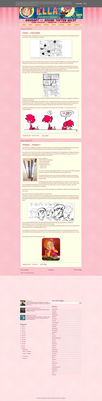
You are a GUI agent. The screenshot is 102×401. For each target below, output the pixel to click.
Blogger (63, 398)
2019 (23, 331)
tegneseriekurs (46, 61)
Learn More (78, 3)
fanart (53, 320)
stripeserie (54, 349)
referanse (54, 370)
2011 (23, 345)
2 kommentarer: (35, 264)
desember (25, 349)
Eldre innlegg (77, 270)
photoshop (54, 330)
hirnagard (54, 363)
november (25, 356)
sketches (53, 324)
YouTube (46, 25)
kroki (53, 365)
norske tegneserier (55, 367)
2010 (23, 347)
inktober (53, 343)
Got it (85, 3)
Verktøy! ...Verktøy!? (31, 144)
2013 (23, 341)
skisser (53, 311)
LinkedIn (76, 25)
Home (30, 25)
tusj (52, 372)
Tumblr (69, 25)
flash (53, 340)
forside (53, 359)
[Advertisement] (51, 288)
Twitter (54, 25)
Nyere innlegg (24, 270)
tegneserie (54, 351)
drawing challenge (55, 338)
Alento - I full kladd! (31, 33)
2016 (23, 335)
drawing (53, 318)
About (24, 25)
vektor (53, 374)
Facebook (61, 25)
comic (53, 336)
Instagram (38, 25)
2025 (23, 326)
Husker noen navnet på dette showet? (33, 308)
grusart (53, 341)
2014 (23, 339)
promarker (54, 369)
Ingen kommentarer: (36, 135)
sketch (53, 345)
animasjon (54, 314)
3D (52, 334)
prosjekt (53, 332)
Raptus (53, 355)
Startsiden (51, 270)
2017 (23, 333)
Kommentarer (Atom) (30, 272)
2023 (23, 328)
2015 (23, 337)
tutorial (53, 353)
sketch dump (54, 322)
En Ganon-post (29, 301)
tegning (53, 312)
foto (53, 361)
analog (53, 326)
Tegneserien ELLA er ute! (31, 315)
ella (52, 357)
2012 (23, 343)
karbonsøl (54, 309)
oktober (24, 358)
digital (53, 316)
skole (53, 347)
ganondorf (54, 328)
